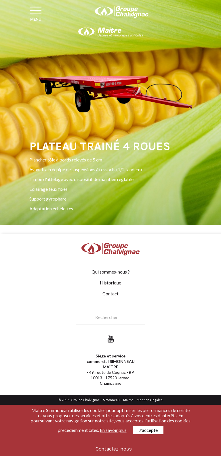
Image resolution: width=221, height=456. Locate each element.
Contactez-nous (114, 449)
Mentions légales (150, 400)
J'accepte (148, 430)
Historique (110, 282)
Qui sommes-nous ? (111, 271)
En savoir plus (113, 430)
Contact (110, 293)
